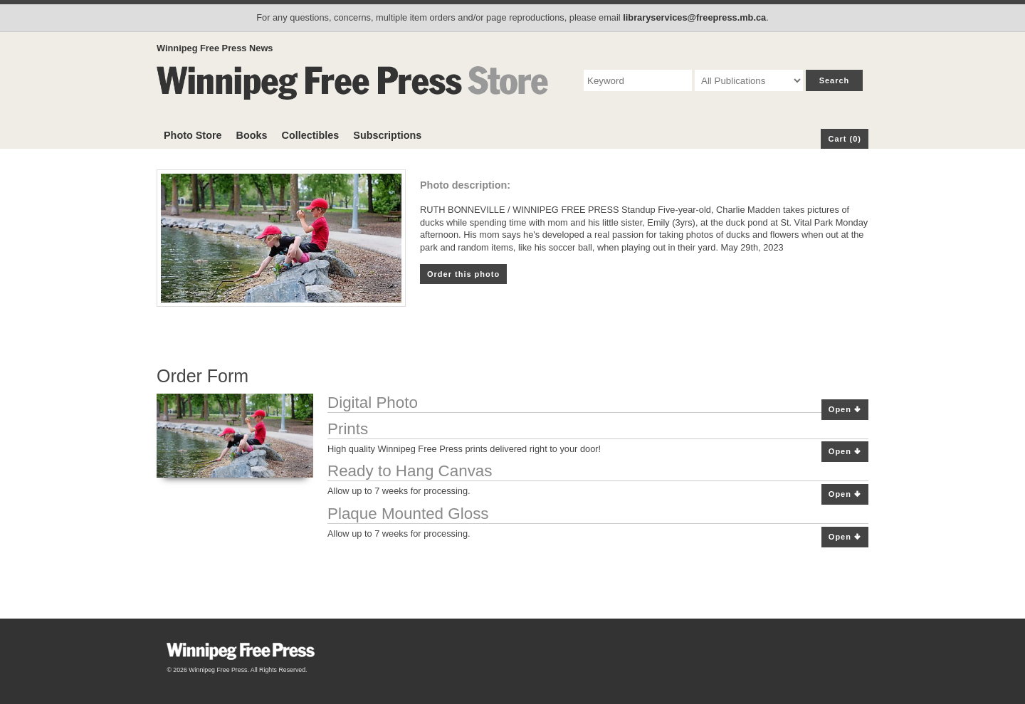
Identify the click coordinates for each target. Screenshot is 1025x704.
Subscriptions (387, 135)
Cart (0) (844, 139)
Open (845, 409)
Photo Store (193, 135)
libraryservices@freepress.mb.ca (694, 17)
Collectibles (311, 135)
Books (252, 135)
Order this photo (463, 274)
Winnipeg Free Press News (215, 48)
